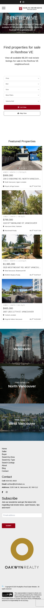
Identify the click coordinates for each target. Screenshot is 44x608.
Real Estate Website (30, 587)
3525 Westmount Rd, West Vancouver (22, 267)
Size (7, 89)
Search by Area (8, 457)
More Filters (9, 95)
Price (7, 78)
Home (4, 449)
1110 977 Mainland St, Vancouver (20, 223)
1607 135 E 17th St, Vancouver (18, 312)
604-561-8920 (11, 481)
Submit (8, 525)
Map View (22, 113)
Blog (4, 468)
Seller (4, 451)
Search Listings (8, 463)
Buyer (4, 454)
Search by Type (8, 460)
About (4, 465)
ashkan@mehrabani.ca (16, 484)
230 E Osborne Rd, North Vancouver (22, 179)
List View (22, 107)
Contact (5, 471)
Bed (7, 84)
